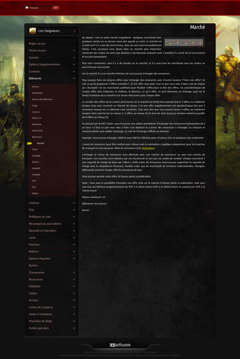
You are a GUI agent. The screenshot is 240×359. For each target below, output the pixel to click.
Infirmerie (36, 124)
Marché (40, 143)
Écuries (35, 162)
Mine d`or (36, 118)
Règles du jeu (37, 43)
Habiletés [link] (35, 286)
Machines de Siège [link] (40, 321)
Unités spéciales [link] (39, 328)
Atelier (35, 193)
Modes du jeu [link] (37, 50)
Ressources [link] (36, 279)
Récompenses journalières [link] (45, 223)
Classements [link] (36, 272)
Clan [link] (31, 210)
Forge (34, 105)
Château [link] (34, 203)
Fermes (35, 86)
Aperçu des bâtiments (42, 99)
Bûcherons (37, 137)
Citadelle (36, 174)
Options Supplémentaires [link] (44, 64)
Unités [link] (33, 293)
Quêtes (33, 265)
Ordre (35, 149)
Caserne (36, 112)
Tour (34, 180)
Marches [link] (34, 244)
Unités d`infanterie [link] (40, 314)
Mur (34, 187)
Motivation (147, 148)
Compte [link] (34, 57)
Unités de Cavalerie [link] (41, 307)
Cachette (36, 155)
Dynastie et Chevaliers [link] (42, 230)
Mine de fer (37, 130)
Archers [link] (33, 300)
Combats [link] (34, 71)
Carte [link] (32, 237)
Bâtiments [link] (35, 78)
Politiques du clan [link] (40, 216)
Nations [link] (33, 251)
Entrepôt (36, 168)
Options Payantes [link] (39, 258)
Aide (120, 7)
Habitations (37, 93)
